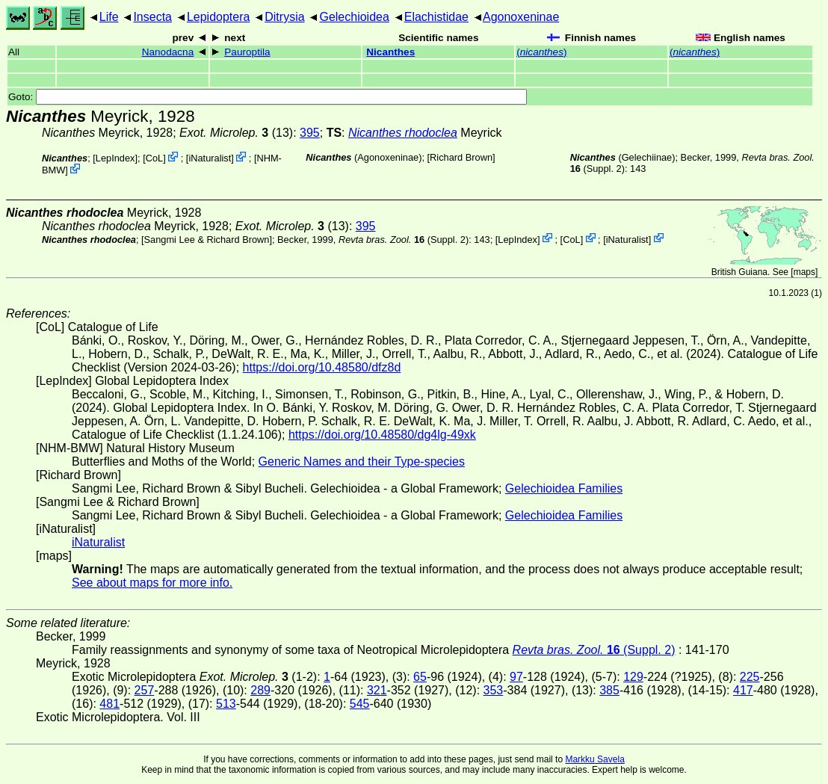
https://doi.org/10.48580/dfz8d (322, 367)
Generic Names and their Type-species (362, 461)
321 (377, 690)
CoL (154, 158)
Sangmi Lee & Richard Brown (207, 238)
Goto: (267, 96)
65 (420, 676)
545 (360, 703)
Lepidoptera (218, 16)
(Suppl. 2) (404, 238)
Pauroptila (247, 52)
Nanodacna (168, 52)
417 (743, 690)
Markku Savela (594, 759)
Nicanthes (390, 52)
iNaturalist (209, 158)
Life (109, 16)
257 (145, 690)
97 (516, 676)
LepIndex (115, 158)
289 (260, 690)
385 (609, 690)
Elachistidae (436, 16)
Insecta (152, 16)
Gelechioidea (354, 16)
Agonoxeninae (521, 16)
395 (310, 132)
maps (804, 272)
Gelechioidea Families (563, 488)
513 (226, 703)
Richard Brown (461, 157)
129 (633, 676)
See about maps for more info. (152, 582)
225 (750, 676)
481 (109, 703)
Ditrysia (284, 16)
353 (493, 690)
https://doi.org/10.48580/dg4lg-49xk (382, 434)
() (541, 52)
